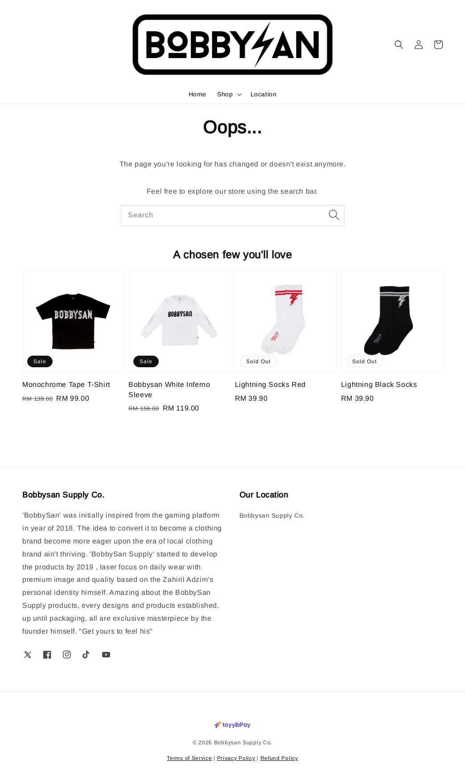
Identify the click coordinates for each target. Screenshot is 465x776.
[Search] (334, 215)
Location (264, 94)
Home (197, 94)
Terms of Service (189, 758)
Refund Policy (279, 758)
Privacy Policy (236, 758)
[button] (399, 44)
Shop (225, 94)
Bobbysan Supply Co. (272, 515)
